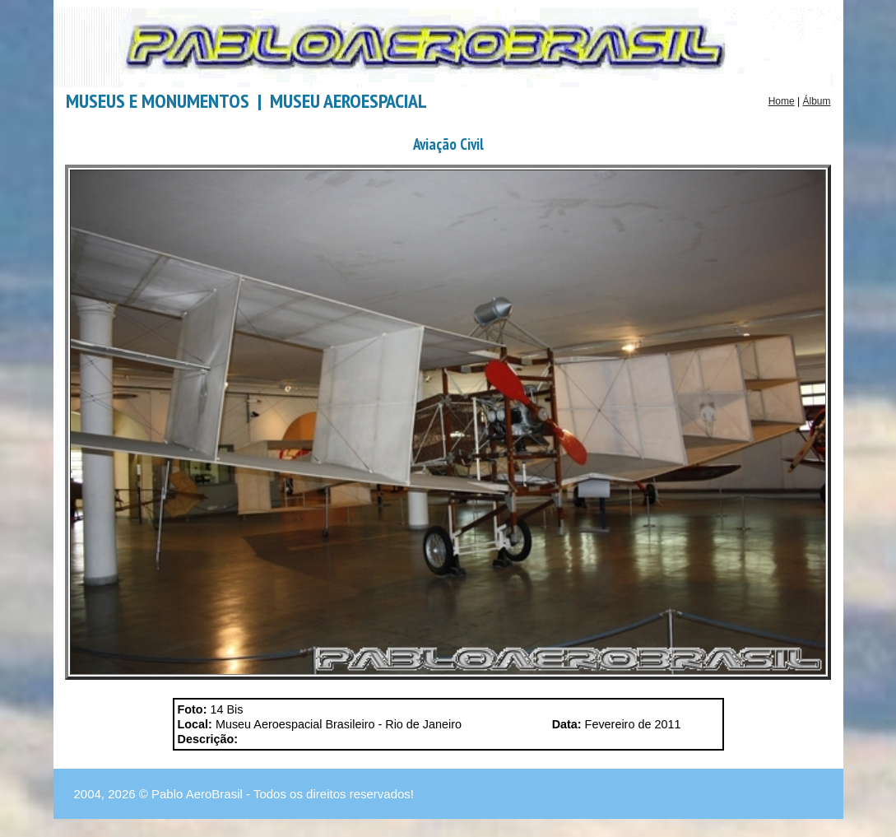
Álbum (816, 101)
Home (781, 101)
